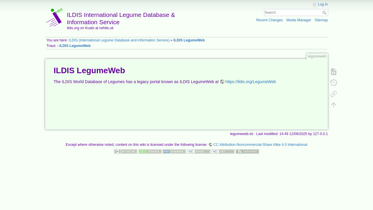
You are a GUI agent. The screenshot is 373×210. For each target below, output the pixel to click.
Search (325, 12)
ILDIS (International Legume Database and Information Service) (119, 40)
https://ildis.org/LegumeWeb (251, 81)
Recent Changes (269, 20)
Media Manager (298, 20)
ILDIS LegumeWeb (189, 40)
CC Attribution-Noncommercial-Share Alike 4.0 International (260, 145)
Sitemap (321, 20)
